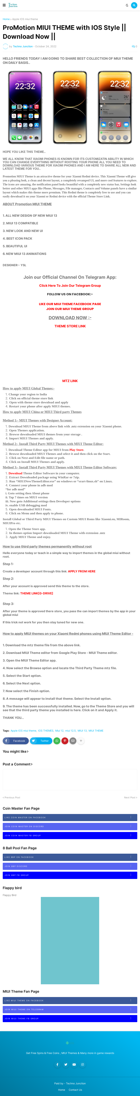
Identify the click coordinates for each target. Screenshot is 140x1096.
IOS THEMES (45, 730)
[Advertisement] (70, 353)
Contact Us (75, 1089)
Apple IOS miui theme (25, 19)
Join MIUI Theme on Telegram (71, 1009)
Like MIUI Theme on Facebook (71, 1000)
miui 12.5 (70, 730)
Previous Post (12, 797)
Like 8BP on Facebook (71, 856)
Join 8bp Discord (71, 866)
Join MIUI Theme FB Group (71, 1018)
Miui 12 (59, 730)
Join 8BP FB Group (71, 874)
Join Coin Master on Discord (71, 826)
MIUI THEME (96, 730)
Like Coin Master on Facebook (71, 817)
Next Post (129, 797)
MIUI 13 (82, 730)
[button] (4, 5)
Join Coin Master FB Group (71, 835)
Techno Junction (76, 1083)
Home (6, 19)
